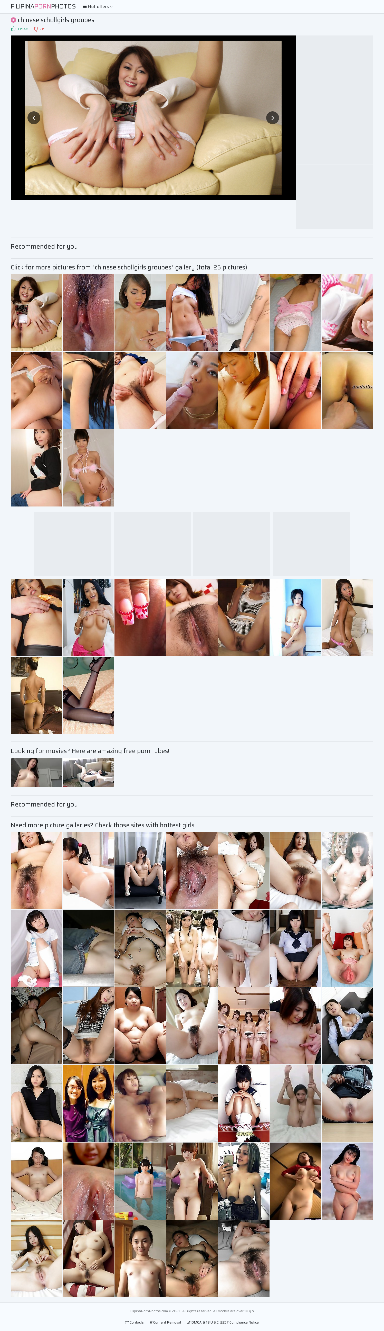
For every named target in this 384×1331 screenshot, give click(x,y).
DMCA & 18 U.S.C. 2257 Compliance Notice (223, 1322)
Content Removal (165, 1322)
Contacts (134, 1322)
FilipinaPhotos (43, 6)
